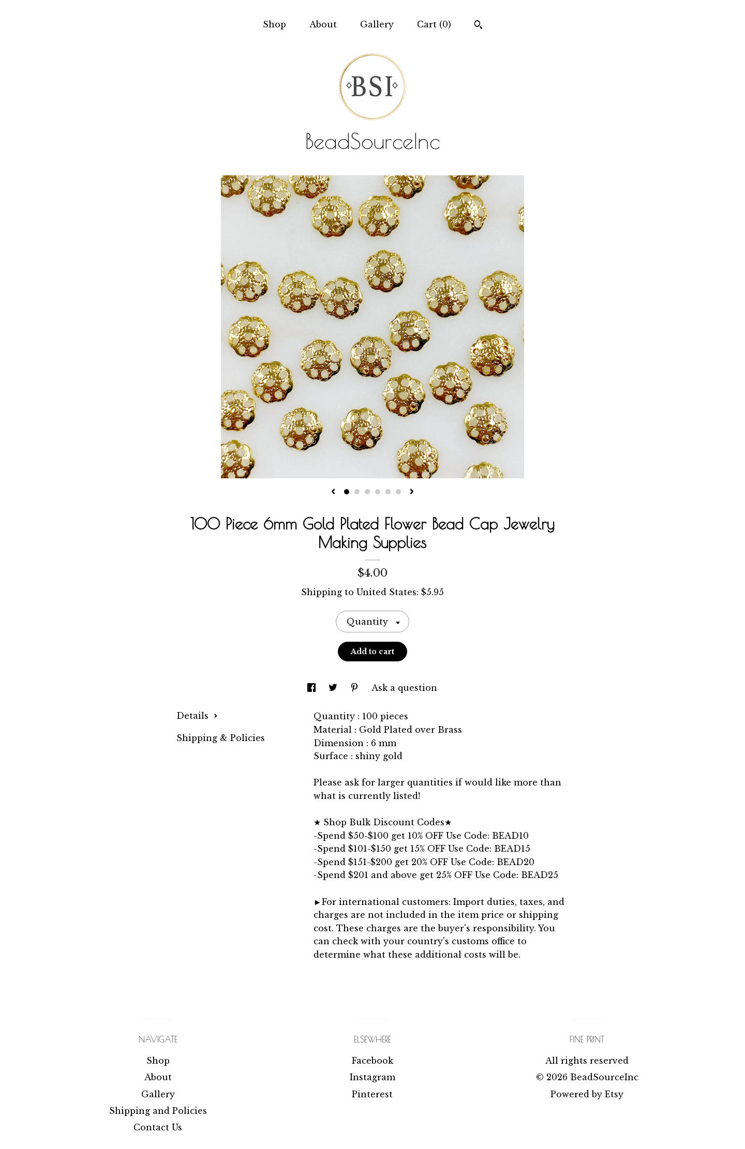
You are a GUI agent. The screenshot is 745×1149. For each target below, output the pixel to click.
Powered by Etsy (586, 1094)
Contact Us (157, 1127)
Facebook (372, 1060)
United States (386, 592)
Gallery (377, 24)
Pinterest (372, 1094)
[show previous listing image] (333, 492)
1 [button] (346, 491)
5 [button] (388, 491)
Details (197, 715)
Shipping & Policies (220, 738)
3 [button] (367, 491)
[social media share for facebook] (312, 688)
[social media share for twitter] (334, 688)
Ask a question (404, 688)
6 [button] (398, 491)
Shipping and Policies (158, 1111)
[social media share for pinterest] (355, 688)
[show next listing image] (411, 492)
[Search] (478, 26)
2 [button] (357, 491)
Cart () (434, 24)
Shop (274, 24)
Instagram (372, 1077)
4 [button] (377, 491)
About (323, 24)
